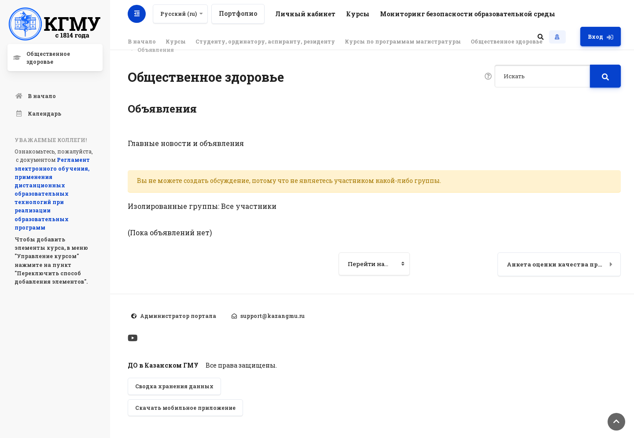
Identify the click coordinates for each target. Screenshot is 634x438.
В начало (142, 41)
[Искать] (542, 76)
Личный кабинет (305, 14)
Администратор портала (178, 315)
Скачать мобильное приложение (185, 407)
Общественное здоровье (506, 41)
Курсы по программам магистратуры (403, 41)
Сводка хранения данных (174, 386)
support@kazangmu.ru (272, 315)
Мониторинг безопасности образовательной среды (467, 14)
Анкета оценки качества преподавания (564, 264)
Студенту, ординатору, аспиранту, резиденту (265, 41)
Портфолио (238, 13)
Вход (600, 36)
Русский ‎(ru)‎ (178, 13)
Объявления (155, 49)
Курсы (357, 14)
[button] (540, 36)
